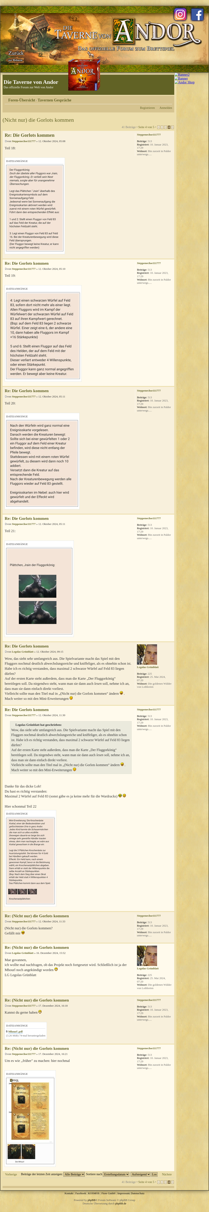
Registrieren (147, 107)
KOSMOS (93, 1193)
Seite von (146, 127)
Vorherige (11, 1174)
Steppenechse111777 (24, 141)
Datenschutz (137, 1193)
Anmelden (165, 107)
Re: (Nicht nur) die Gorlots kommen (37, 916)
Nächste (167, 1174)
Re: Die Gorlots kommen (29, 135)
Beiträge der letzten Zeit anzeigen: (53, 1174)
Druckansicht (162, 99)
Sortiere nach (107, 1174)
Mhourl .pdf (15, 1031)
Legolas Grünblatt (22, 651)
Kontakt (68, 1193)
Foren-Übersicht (21, 100)
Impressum (123, 1193)
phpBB (91, 1200)
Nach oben (171, 256)
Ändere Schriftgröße (169, 99)
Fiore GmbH (108, 1193)
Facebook (80, 1193)
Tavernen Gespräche (54, 100)
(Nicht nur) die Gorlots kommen (38, 120)
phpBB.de (120, 1203)
